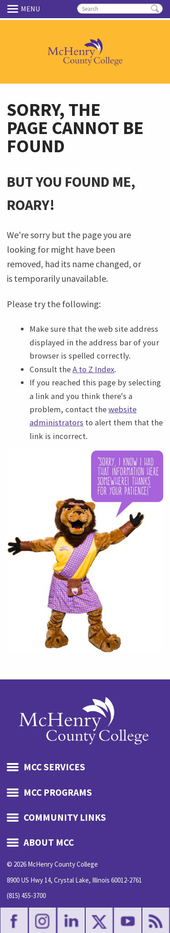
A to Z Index (93, 369)
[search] (120, 9)
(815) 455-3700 (26, 895)
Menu (14, 8)
